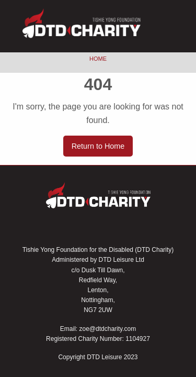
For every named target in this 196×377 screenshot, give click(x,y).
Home (98, 59)
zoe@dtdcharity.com (107, 328)
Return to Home (98, 146)
